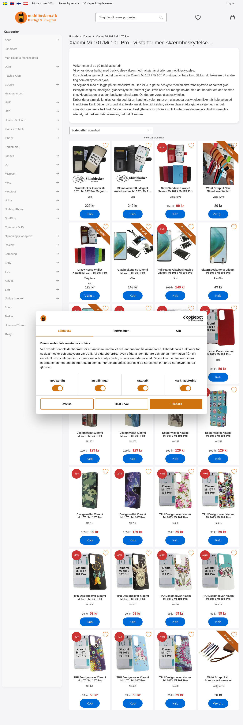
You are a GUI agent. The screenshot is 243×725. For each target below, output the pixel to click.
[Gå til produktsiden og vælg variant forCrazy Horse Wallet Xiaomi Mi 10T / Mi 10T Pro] (90, 295)
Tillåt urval (121, 404)
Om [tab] (178, 330)
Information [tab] (121, 330)
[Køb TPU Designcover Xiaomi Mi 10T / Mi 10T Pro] (175, 540)
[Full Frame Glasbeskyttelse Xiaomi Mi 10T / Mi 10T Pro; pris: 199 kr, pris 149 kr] (175, 257)
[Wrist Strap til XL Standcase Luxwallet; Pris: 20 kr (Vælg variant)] (218, 665)
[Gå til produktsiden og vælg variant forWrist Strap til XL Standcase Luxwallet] (218, 703)
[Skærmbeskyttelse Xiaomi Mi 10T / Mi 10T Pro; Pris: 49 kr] (218, 257)
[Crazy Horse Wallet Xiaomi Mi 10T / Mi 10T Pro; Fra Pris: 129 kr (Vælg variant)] (90, 257)
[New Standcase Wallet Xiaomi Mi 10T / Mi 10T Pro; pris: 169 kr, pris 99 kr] (175, 175)
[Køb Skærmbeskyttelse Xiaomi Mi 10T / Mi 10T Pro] (218, 295)
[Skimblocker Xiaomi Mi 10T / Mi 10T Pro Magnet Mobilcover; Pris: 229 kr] (90, 175)
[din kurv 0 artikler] (233, 17)
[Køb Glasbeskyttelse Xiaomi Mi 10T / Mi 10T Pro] (133, 295)
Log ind (230, 3)
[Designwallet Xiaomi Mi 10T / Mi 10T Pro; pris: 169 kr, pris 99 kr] (90, 501)
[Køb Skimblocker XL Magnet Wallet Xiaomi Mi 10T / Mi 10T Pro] (133, 214)
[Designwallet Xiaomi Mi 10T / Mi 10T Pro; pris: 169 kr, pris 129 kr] (90, 420)
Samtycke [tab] (64, 330)
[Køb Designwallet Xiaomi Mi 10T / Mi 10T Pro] (90, 458)
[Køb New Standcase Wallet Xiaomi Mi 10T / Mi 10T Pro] (175, 214)
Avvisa (67, 404)
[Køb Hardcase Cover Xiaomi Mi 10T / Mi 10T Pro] (218, 377)
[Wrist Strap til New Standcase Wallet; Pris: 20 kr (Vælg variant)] (218, 175)
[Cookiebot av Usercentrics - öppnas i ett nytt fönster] (186, 318)
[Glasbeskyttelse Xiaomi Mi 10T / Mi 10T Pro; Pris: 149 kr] (133, 257)
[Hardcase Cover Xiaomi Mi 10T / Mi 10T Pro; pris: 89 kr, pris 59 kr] (218, 338)
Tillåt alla (176, 404)
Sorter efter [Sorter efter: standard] (85, 130)
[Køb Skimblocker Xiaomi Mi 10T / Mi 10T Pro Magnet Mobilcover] (90, 214)
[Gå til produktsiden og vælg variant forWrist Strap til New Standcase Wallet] (218, 214)
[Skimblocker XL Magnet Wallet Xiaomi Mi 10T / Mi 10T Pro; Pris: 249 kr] (133, 175)
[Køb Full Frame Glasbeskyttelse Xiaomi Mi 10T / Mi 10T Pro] (175, 295)
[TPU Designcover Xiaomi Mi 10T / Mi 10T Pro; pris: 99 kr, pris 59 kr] (175, 501)
